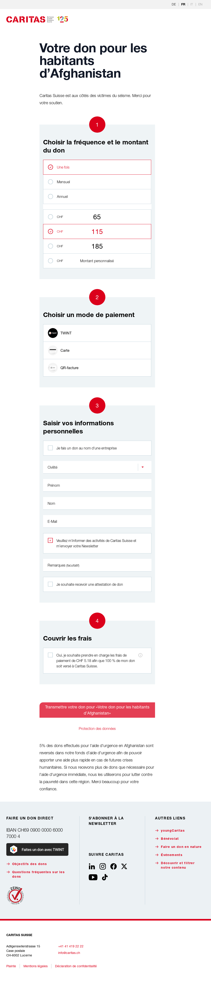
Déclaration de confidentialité (76, 966)
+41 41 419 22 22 (70, 946)
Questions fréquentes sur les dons (35, 874)
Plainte (11, 966)
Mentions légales (35, 966)
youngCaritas (170, 831)
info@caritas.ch (69, 953)
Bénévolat (167, 839)
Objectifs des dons (26, 864)
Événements (169, 855)
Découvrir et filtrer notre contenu (175, 865)
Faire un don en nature (178, 847)
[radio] (97, 333)
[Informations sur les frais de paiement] (140, 655)
